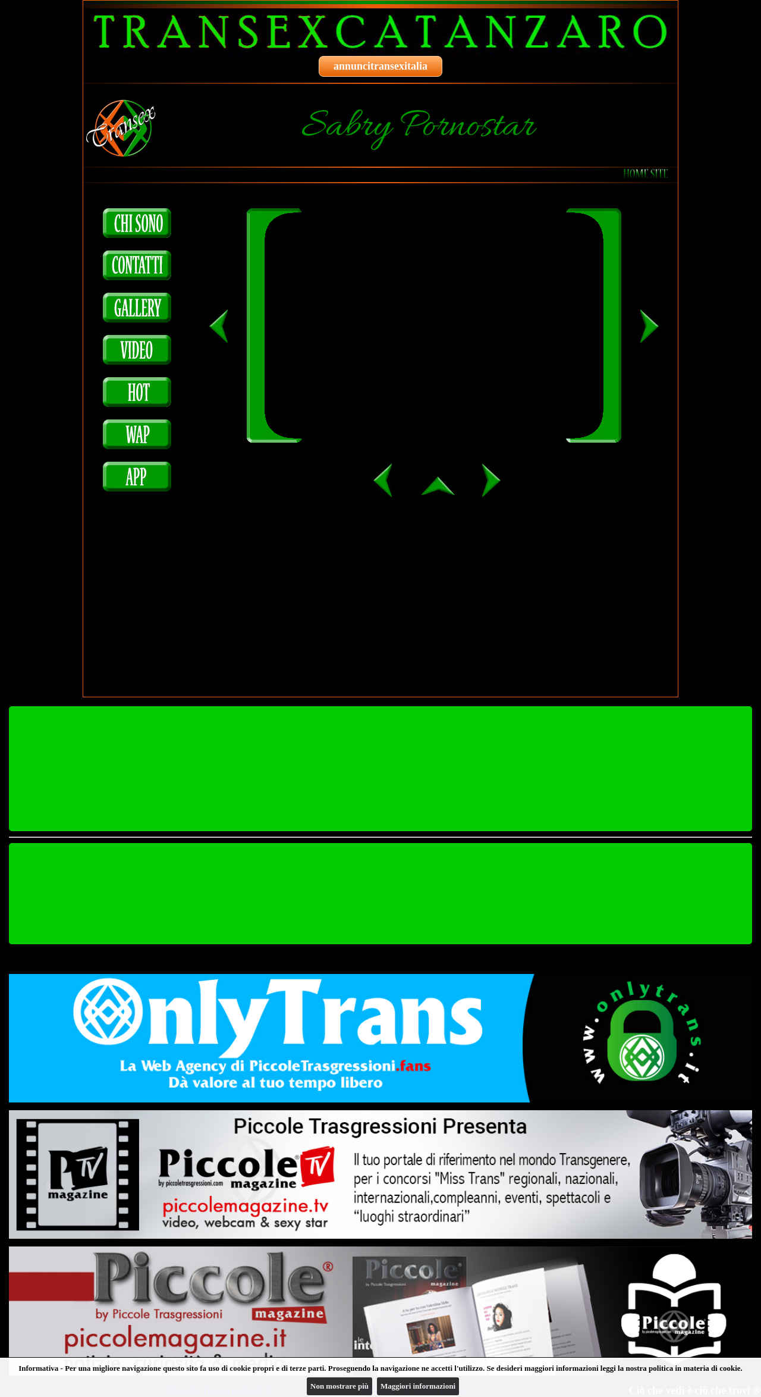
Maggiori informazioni (417, 1386)
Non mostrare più (339, 1386)
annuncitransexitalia (380, 66)
